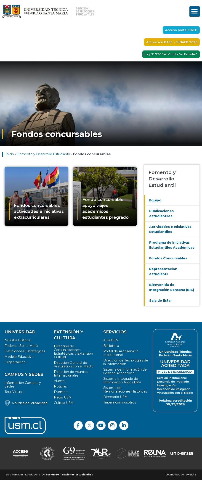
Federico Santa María (21, 346)
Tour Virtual (13, 392)
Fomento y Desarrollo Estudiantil (43, 154)
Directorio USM (115, 397)
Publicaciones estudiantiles (161, 213)
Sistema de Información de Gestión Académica (125, 371)
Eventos (60, 392)
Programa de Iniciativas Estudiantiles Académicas (171, 245)
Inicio (9, 154)
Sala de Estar (160, 300)
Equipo (155, 200)
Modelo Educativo (19, 357)
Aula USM (111, 340)
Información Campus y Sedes (23, 384)
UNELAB (191, 474)
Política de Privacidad (30, 403)
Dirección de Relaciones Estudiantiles (67, 474)
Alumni (59, 381)
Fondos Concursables (168, 258)
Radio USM (63, 397)
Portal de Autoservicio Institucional (120, 353)
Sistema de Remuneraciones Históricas (125, 389)
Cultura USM (64, 403)
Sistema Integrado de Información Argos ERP (122, 380)
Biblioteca (111, 346)
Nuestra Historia (17, 340)
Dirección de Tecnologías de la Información (125, 362)
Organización (15, 362)
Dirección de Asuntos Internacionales (71, 373)
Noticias (60, 386)
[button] (194, 11)
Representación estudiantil (163, 271)
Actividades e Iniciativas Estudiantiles (170, 229)
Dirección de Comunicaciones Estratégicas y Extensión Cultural (73, 351)
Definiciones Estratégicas (25, 351)
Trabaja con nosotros (119, 402)
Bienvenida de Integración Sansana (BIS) (171, 287)
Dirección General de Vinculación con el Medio (73, 364)
